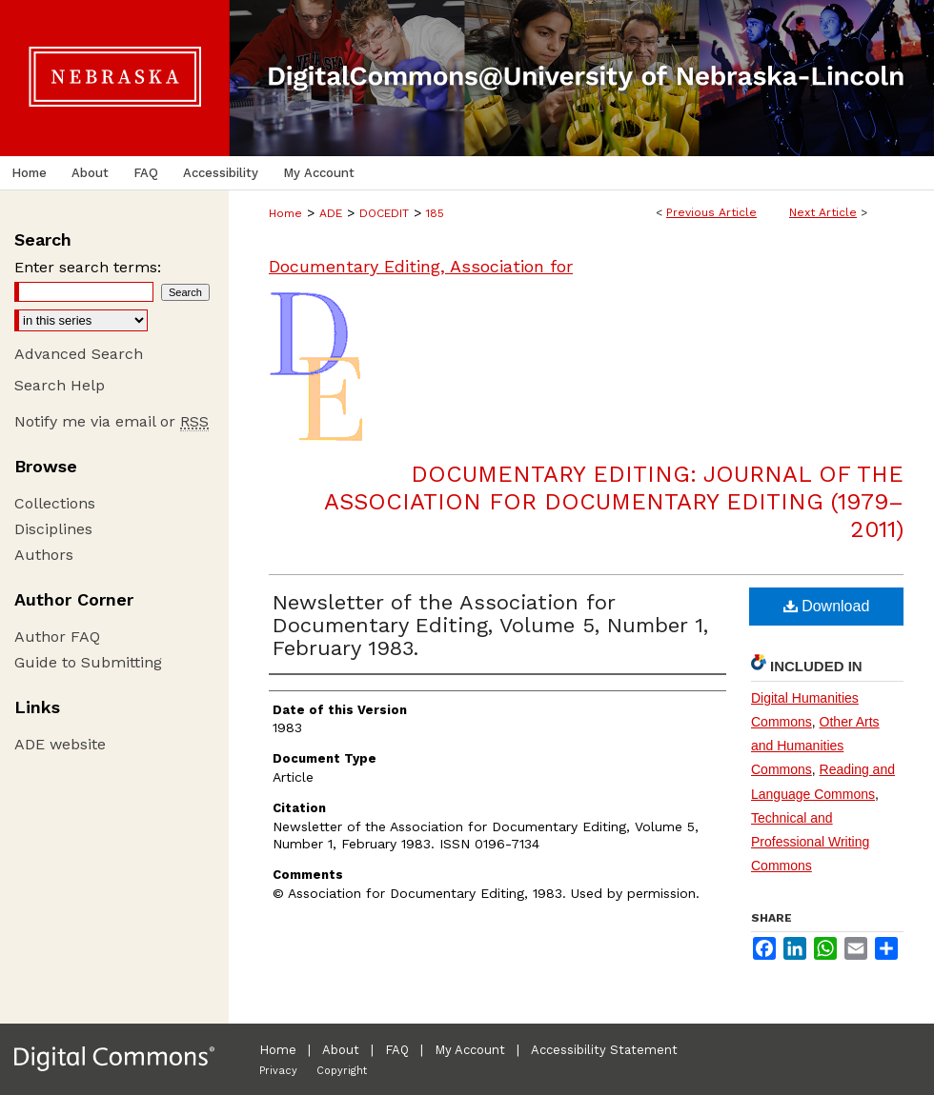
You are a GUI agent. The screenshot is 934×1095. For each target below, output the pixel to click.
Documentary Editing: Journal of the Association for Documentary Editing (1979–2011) (614, 502)
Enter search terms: (87, 267)
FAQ (397, 1050)
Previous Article (711, 212)
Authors (43, 555)
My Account (470, 1050)
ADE (330, 213)
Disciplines (53, 529)
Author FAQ (57, 636)
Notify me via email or (111, 421)
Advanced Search (78, 354)
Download (826, 606)
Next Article (823, 212)
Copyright (341, 1071)
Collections (54, 503)
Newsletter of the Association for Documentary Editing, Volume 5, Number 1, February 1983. (490, 625)
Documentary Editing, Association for (421, 266)
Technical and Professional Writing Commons (810, 841)
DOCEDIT (384, 213)
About (340, 1050)
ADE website (60, 744)
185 (435, 213)
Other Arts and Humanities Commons (815, 745)
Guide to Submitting (88, 662)
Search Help (59, 385)
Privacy (278, 1071)
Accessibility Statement (604, 1050)
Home (285, 213)
